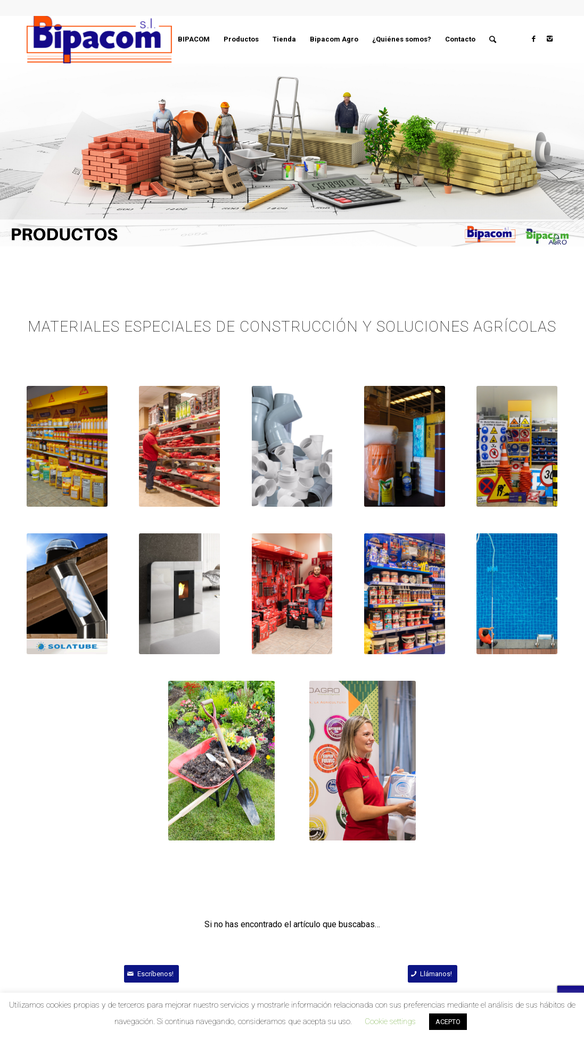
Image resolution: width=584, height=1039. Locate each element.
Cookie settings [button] (390, 1021)
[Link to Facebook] (533, 39)
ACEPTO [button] (447, 1022)
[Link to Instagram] (549, 39)
